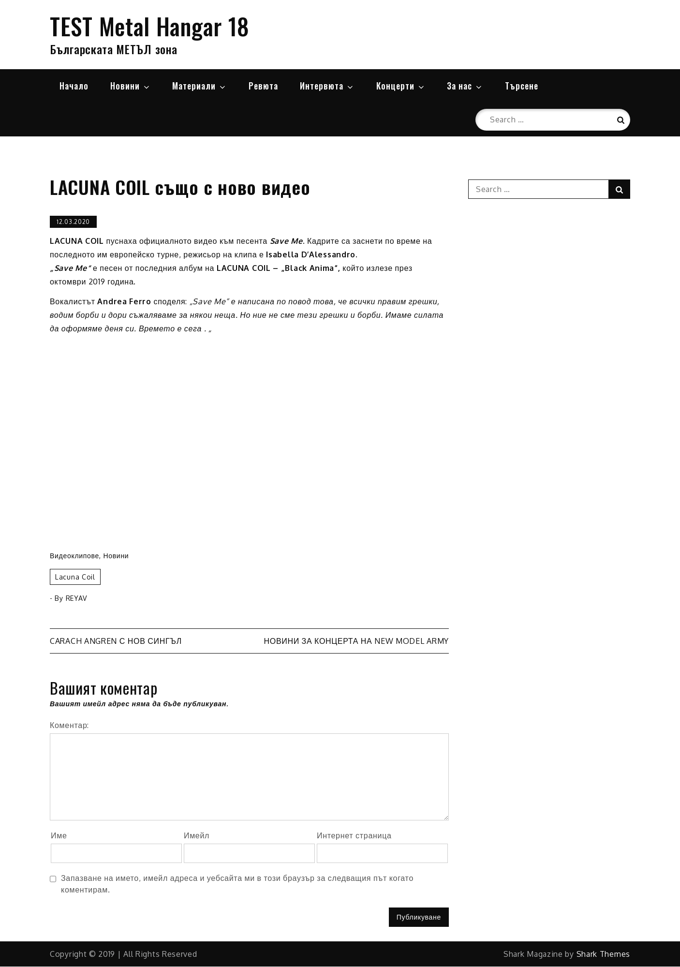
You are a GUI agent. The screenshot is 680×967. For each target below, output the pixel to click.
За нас (465, 85)
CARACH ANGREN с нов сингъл (116, 641)
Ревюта (263, 85)
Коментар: (69, 725)
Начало (74, 85)
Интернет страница (354, 836)
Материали (199, 85)
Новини (130, 85)
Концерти (401, 85)
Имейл (196, 836)
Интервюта (327, 85)
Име (59, 836)
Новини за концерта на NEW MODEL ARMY (356, 641)
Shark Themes (603, 954)
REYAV (77, 599)
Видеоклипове (74, 556)
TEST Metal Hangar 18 (150, 26)
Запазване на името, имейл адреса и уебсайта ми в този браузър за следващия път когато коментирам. (237, 883)
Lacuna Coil (75, 577)
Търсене (521, 85)
